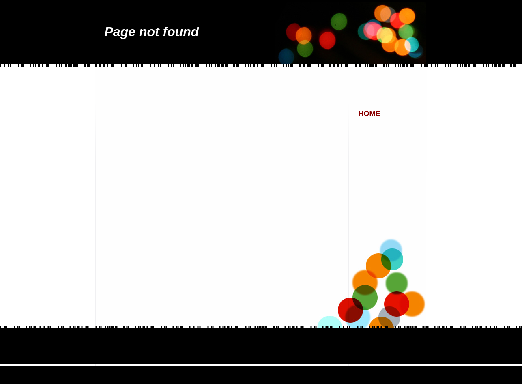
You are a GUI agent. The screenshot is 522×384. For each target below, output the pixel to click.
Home (369, 114)
